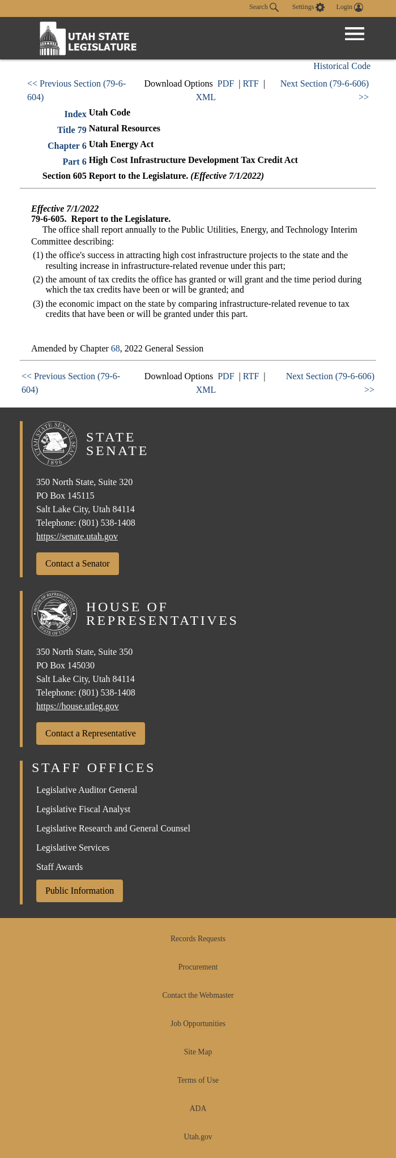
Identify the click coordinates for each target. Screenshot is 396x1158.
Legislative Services (72, 847)
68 (115, 348)
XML (205, 97)
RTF (250, 83)
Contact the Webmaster (197, 995)
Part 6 (74, 161)
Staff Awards (59, 867)
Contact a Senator (77, 563)
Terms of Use (198, 1080)
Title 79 (72, 130)
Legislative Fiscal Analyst (83, 809)
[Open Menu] (354, 34)
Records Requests (198, 938)
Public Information (79, 890)
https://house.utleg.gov (77, 706)
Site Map (198, 1052)
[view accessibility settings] (309, 7)
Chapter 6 (67, 146)
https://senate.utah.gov (77, 536)
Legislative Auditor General (87, 790)
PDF (226, 83)
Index (76, 114)
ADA (198, 1108)
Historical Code (342, 66)
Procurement (198, 967)
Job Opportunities (198, 1023)
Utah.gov (198, 1137)
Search (264, 7)
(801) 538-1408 (107, 522)
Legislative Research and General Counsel (113, 828)
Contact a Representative (90, 733)
